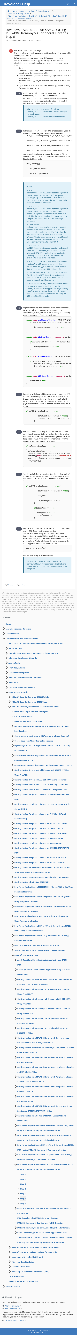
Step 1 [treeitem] (23, 1174)
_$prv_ (23, 585)
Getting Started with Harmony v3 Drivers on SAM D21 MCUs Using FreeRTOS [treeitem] (44, 1001)
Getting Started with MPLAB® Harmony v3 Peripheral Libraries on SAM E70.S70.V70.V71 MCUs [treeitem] (45, 1079)
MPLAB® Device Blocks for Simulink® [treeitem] (25, 677)
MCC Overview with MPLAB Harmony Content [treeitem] (37, 1218)
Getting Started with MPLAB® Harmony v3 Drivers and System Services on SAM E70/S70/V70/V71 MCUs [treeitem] (42, 869)
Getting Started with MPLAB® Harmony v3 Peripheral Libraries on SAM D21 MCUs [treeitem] (45, 1059)
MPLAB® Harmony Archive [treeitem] (26, 955)
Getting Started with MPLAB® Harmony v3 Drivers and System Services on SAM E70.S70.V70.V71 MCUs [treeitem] (45, 1108)
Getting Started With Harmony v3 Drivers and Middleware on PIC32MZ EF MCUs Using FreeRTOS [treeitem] (44, 981)
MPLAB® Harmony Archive (19, 13)
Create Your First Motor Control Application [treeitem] (33, 741)
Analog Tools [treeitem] (14, 663)
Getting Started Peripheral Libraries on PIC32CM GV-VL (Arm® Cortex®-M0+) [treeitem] (41, 806)
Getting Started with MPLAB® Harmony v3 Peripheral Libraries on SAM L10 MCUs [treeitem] (45, 1089)
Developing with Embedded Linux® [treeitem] (27, 1257)
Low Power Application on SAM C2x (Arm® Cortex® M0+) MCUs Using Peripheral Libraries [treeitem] (42, 899)
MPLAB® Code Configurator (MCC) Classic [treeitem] (29, 702)
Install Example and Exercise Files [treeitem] (23, 1281)
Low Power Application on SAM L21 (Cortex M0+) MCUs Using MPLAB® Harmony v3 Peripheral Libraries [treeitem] (44, 1157)
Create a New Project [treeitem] (23, 716)
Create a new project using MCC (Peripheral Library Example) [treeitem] (41, 736)
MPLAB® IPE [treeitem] (13, 682)
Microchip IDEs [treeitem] (15, 648)
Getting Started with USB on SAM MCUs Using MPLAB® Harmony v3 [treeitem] (41, 1118)
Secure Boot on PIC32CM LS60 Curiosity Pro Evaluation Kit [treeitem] (40, 950)
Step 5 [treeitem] (23, 1193)
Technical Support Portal (14, 1320)
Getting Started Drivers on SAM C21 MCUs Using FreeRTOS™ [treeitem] (40, 780)
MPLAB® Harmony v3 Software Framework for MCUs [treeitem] (35, 706)
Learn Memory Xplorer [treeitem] (18, 672)
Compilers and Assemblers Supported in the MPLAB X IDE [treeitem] (34, 653)
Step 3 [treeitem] (23, 1184)
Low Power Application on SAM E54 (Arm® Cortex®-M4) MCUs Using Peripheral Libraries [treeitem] (41, 918)
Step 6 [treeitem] (23, 1198)
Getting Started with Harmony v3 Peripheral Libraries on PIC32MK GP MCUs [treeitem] (42, 1020)
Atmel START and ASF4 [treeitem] (21, 1266)
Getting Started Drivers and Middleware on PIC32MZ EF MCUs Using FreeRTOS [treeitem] (41, 772)
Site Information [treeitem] (13, 1286)
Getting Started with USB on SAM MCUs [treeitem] (31, 882)
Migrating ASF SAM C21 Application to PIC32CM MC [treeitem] (36, 945)
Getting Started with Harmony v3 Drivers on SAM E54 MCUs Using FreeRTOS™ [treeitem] (43, 1011)
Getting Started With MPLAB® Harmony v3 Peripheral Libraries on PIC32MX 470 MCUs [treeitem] (45, 1050)
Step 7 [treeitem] (23, 1203)
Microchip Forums (12, 1306)
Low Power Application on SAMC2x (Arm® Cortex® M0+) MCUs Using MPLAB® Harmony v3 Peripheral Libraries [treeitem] (45, 1167)
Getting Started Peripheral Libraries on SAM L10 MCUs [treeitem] (38, 838)
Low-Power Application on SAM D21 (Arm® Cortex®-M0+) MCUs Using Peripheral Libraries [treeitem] (42, 908)
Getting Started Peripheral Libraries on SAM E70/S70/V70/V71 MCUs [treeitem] (41, 796)
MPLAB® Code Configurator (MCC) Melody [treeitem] (30, 697)
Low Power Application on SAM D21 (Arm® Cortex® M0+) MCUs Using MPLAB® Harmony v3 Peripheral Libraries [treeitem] (45, 1128)
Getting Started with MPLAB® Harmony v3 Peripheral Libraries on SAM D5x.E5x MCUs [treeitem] (45, 1069)
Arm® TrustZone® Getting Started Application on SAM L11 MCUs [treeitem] (43, 765)
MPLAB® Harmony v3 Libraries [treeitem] (28, 721)
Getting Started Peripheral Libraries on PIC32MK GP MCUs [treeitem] (40, 857)
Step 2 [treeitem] (23, 1179)
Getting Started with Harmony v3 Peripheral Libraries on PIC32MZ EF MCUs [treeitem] (42, 1030)
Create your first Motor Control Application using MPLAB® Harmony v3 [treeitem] (43, 972)
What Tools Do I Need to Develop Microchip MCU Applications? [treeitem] (36, 643)
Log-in (67, 3)
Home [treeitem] (8, 624)
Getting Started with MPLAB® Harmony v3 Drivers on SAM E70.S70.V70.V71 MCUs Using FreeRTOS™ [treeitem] (43, 1040)
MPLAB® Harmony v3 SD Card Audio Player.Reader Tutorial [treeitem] (43, 1228)
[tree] (38, 623)
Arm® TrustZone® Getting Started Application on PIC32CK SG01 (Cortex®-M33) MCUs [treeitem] (42, 757)
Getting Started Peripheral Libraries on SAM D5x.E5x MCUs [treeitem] (40, 833)
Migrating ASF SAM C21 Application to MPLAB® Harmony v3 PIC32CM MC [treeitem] (43, 1210)
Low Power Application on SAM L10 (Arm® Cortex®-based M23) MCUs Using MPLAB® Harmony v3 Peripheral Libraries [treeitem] (45, 1147)
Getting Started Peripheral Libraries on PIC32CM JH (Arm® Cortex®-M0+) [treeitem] (40, 816)
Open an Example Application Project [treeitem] (31, 711)
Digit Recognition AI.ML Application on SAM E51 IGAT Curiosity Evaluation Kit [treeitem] (42, 748)
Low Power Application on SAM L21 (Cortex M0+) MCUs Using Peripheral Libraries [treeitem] (41, 938)
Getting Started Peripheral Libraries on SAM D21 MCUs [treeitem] (38, 828)
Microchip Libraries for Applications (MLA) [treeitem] (30, 1271)
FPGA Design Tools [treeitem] (16, 668)
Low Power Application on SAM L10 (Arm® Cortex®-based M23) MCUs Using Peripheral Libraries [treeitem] (42, 928)
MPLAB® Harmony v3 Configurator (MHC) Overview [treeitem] (40, 1223)
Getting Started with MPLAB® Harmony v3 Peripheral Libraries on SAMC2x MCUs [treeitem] (45, 1098)
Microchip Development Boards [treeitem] (22, 658)
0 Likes (10, 585)
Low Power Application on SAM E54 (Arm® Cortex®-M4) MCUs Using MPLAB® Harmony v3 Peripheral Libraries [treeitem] (44, 1137)
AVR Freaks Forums (12, 1308)
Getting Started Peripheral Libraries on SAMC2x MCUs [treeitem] (38, 843)
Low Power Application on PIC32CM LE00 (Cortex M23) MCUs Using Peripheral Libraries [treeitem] (43, 889)
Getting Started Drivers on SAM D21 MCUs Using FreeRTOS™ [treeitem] (41, 784)
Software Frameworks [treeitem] (18, 692)
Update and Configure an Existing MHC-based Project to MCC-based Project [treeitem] (41, 728)
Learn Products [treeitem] (12, 633)
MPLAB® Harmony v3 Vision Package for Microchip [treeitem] (34, 1252)
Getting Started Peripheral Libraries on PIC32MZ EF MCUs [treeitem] (39, 862)
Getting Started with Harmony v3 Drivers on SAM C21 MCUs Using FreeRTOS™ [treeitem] (43, 991)
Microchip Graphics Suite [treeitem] (22, 1262)
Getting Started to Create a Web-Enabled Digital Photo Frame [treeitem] (41, 877)
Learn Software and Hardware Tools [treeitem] (22, 638)
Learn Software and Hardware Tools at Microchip (31, 11)
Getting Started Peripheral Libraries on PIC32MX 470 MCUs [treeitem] (40, 823)
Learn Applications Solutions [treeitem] (18, 629)
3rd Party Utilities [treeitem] (16, 1276)
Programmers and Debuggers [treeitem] (21, 687)
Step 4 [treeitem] (23, 1189)
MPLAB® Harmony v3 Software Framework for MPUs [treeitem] (35, 1247)
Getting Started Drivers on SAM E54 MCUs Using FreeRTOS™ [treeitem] (40, 789)
